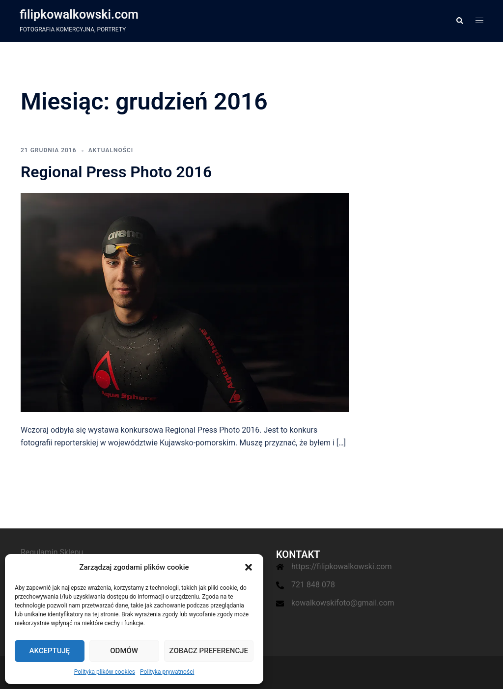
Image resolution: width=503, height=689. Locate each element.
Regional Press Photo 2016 (116, 172)
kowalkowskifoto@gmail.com (342, 602)
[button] (248, 567)
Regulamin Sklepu (52, 552)
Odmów (124, 650)
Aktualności (111, 150)
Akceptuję (49, 650)
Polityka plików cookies (104, 671)
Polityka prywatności (167, 671)
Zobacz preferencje (208, 650)
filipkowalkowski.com (79, 14)
